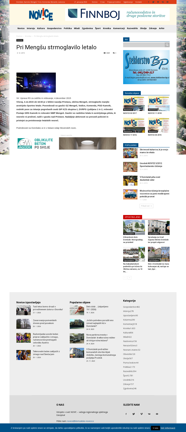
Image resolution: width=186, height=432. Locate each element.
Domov (95, 2)
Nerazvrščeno (130, 345)
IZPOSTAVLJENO (132, 217)
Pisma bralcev (130, 362)
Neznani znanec (131, 349)
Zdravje (153, 28)
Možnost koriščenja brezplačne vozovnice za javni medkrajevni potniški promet (154, 194)
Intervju (31, 28)
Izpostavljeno (129, 234)
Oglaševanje (128, 2)
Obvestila (129, 354)
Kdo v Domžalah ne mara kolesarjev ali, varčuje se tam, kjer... (158, 266)
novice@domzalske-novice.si (80, 421)
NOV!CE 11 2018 (154, 113)
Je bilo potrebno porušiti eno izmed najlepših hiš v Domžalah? (100, 323)
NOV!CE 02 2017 (130, 113)
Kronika (107, 28)
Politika (68, 28)
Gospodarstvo (54, 28)
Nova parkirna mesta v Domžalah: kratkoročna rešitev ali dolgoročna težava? (100, 338)
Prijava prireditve (114, 2)
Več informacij (168, 428)
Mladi (77, 28)
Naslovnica (128, 110)
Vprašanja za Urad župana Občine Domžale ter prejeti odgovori (158, 239)
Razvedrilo (132, 28)
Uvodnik (128, 379)
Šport (98, 28)
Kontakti (138, 2)
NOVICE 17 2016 (130, 135)
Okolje (143, 28)
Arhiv (161, 28)
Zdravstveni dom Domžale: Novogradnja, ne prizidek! (133, 239)
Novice (21, 28)
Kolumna (129, 319)
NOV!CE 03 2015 (154, 135)
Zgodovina (87, 28)
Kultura (41, 28)
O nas (102, 2)
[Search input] (144, 44)
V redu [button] (155, 428)
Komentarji (119, 28)
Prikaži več (146, 206)
